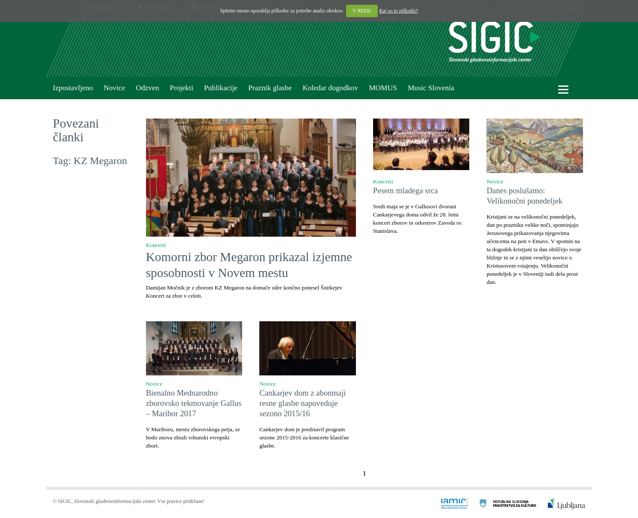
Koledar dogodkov (330, 88)
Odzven (147, 88)
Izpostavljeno (73, 88)
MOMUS (383, 88)
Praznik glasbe (270, 88)
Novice (114, 88)
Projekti (181, 88)
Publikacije (220, 88)
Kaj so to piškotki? (398, 11)
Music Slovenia (431, 88)
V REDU (362, 11)
